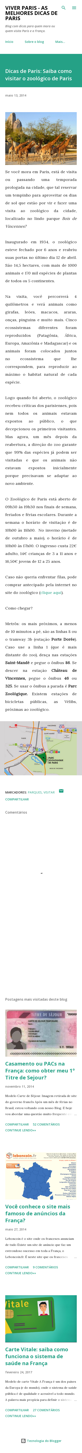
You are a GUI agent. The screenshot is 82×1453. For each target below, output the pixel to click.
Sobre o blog (34, 42)
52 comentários (46, 1124)
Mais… (60, 42)
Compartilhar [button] (17, 799)
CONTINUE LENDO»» (20, 1130)
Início (9, 42)
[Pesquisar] (63, 7)
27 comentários (46, 1410)
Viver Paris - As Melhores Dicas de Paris (31, 13)
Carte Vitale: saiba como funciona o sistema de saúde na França (36, 1356)
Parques (35, 792)
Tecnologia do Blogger (41, 1441)
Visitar (49, 792)
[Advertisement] (41, 956)
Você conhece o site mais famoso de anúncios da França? (37, 1213)
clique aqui (50, 592)
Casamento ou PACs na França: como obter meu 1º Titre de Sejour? (40, 1070)
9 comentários (45, 1267)
